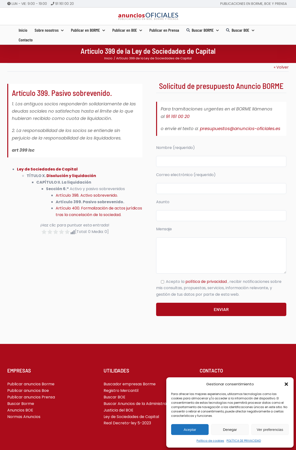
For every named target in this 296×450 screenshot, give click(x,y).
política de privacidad (206, 281)
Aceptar (190, 429)
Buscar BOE (114, 397)
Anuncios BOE (20, 410)
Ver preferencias (270, 429)
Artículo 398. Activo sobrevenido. (87, 195)
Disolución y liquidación (71, 175)
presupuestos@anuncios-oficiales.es (240, 128)
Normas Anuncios (23, 416)
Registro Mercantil (121, 390)
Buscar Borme (20, 403)
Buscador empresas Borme (130, 384)
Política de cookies (210, 441)
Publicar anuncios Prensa (31, 397)
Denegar (230, 429)
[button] (286, 384)
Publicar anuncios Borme (30, 384)
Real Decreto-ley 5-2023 (127, 423)
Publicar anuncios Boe (28, 390)
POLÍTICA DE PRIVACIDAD (244, 441)
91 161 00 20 (64, 3)
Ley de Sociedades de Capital (47, 169)
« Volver (281, 67)
